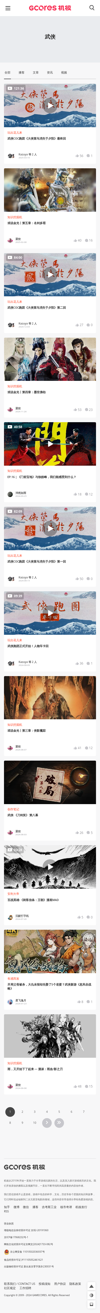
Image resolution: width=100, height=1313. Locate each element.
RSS (6, 1211)
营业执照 (9, 1223)
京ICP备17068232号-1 (16, 1237)
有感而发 (13, 978)
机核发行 (81, 1207)
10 (34, 1123)
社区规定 (10, 1288)
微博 (16, 1207)
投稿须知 (44, 1284)
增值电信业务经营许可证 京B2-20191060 (26, 1230)
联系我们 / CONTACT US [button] (19, 1284)
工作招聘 (25, 1288)
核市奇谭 (66, 1207)
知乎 (7, 1207)
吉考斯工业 (49, 1207)
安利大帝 (13, 894)
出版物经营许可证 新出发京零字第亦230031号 (29, 1266)
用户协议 (60, 1284)
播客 (35, 1207)
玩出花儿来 (14, 132)
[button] (91, 1286)
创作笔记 (13, 809)
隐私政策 (75, 1284)
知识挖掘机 (14, 217)
